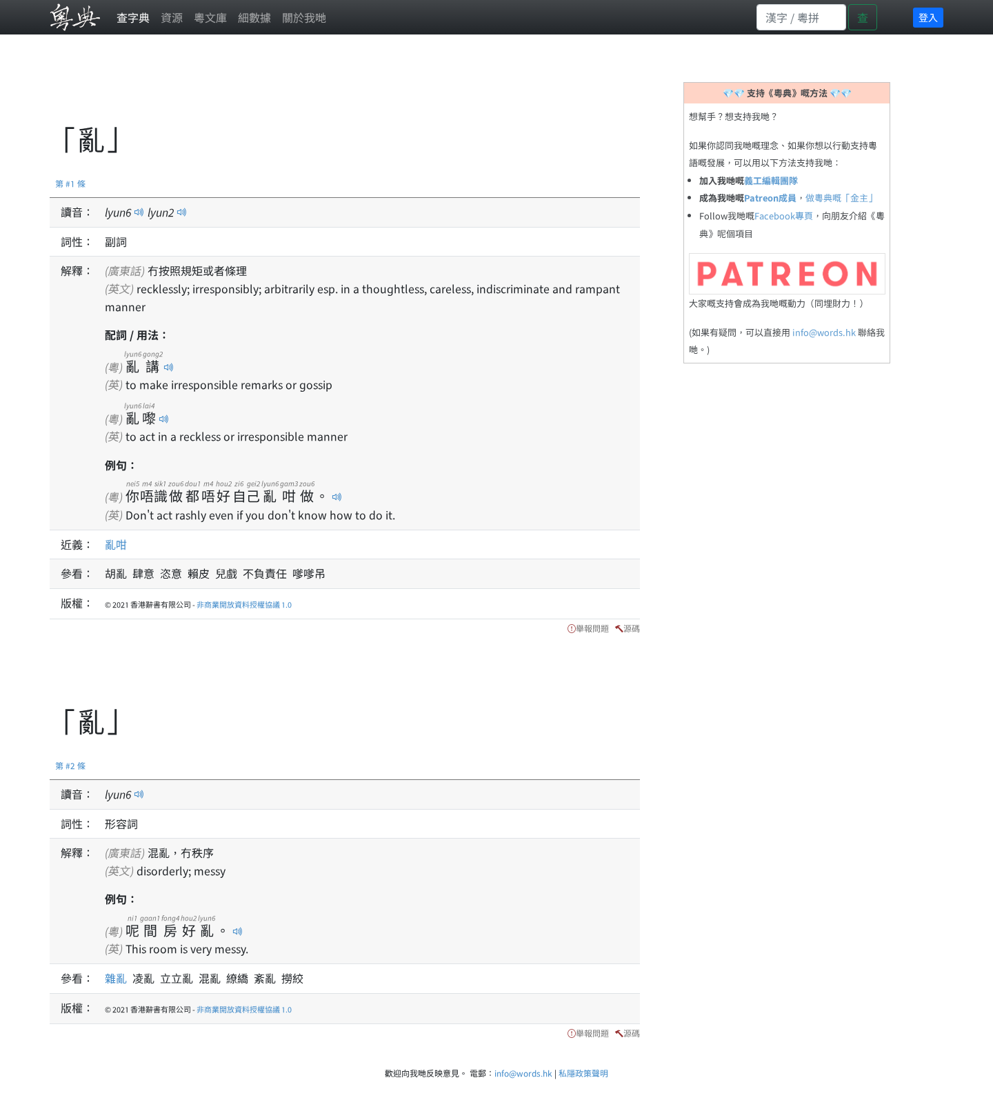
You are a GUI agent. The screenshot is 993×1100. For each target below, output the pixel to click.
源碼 (631, 628)
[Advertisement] (301, 86)
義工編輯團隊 (771, 180)
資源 (172, 17)
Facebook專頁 (783, 215)
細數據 (254, 17)
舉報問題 (592, 628)
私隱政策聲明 (583, 1073)
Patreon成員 (770, 197)
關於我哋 (304, 17)
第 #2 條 (70, 765)
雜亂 (118, 978)
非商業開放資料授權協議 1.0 (244, 604)
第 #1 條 (70, 183)
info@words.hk (824, 332)
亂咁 (116, 544)
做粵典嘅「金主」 (841, 197)
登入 (928, 17)
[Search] (801, 17)
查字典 (133, 17)
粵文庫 (210, 17)
